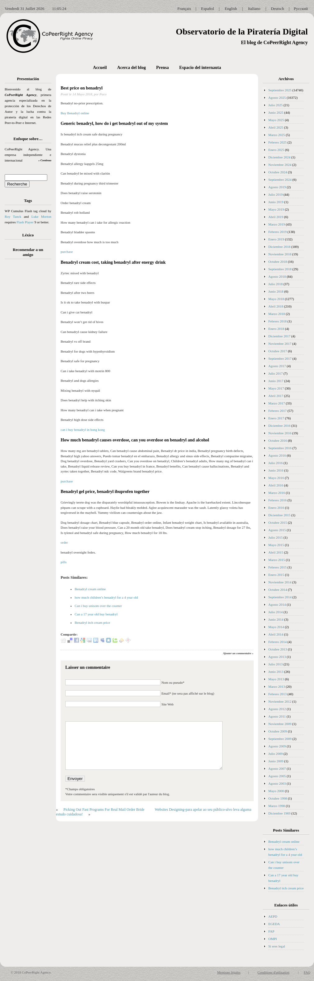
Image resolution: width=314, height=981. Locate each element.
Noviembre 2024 (279, 165)
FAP (271, 931)
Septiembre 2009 (280, 739)
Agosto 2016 (277, 455)
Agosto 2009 (277, 746)
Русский (301, 8)
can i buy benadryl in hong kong (83, 429)
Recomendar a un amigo (28, 252)
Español (207, 8)
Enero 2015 (276, 575)
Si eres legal (276, 946)
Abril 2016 (275, 485)
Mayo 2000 (276, 791)
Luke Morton (41, 216)
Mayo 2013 (276, 679)
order (64, 542)
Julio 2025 (275, 105)
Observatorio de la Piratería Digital (242, 31)
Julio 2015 (275, 537)
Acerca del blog (131, 67)
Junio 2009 (276, 761)
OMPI (272, 939)
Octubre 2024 (277, 172)
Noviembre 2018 (279, 254)
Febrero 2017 (277, 411)
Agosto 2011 (277, 716)
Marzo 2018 (276, 314)
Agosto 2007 (277, 768)
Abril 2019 (275, 217)
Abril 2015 (275, 552)
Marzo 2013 (276, 686)
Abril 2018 (275, 306)
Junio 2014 (276, 619)
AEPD (272, 916)
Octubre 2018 (277, 261)
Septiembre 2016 (280, 448)
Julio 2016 (275, 463)
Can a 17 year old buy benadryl (96, 614)
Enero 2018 (276, 329)
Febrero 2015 (277, 567)
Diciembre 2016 (279, 425)
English (231, 8)
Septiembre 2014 (280, 597)
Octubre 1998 (277, 798)
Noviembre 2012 (279, 701)
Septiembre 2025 (280, 90)
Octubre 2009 (277, 731)
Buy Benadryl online (75, 113)
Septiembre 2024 (280, 179)
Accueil (100, 67)
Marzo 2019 (276, 224)
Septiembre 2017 (280, 358)
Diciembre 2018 (279, 247)
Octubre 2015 (277, 522)
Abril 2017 (275, 396)
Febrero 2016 (277, 500)
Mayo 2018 (276, 299)
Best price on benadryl (82, 88)
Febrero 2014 (277, 642)
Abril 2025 (275, 127)
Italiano (254, 8)
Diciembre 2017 (279, 336)
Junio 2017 (276, 381)
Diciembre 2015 (279, 515)
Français (184, 8)
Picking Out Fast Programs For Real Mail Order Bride (104, 809)
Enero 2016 (276, 507)
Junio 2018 (276, 291)
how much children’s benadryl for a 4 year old (106, 597)
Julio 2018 (275, 284)
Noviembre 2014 (279, 582)
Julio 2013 (275, 664)
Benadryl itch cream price (92, 622)
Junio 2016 (276, 470)
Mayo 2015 (276, 545)
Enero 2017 (276, 418)
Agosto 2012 (277, 709)
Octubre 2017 (277, 351)
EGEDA (274, 924)
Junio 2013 (276, 671)
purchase (67, 251)
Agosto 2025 (277, 97)
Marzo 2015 (276, 560)
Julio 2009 (275, 753)
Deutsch (277, 8)
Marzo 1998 (276, 806)
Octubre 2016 (277, 440)
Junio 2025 (276, 112)
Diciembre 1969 (279, 813)
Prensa (162, 67)
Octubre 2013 (277, 649)
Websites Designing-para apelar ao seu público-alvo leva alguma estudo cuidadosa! (153, 811)
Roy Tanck (13, 216)
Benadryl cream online (90, 589)
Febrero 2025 (277, 142)
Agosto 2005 (277, 776)
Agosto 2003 (277, 783)
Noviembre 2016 (279, 433)
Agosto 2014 (277, 604)
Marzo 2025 (276, 135)
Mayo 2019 (276, 209)
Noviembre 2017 (279, 343)
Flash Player (25, 222)
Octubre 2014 (277, 589)
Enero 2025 (276, 150)
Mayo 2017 (276, 388)
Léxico (28, 235)
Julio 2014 (275, 612)
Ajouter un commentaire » (238, 653)
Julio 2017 (275, 373)
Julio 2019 (275, 194)
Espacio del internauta (200, 67)
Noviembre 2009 (279, 724)
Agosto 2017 (277, 366)
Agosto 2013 (277, 657)
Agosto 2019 (277, 187)
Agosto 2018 (277, 276)
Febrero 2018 (277, 321)
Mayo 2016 (276, 478)
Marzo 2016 (276, 493)
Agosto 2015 (277, 530)
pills (64, 562)
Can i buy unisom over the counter (98, 606)
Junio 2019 (276, 202)
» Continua (44, 160)
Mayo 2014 (276, 627)
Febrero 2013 (277, 694)
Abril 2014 (275, 634)
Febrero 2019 (277, 232)
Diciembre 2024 (279, 157)
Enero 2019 (276, 239)
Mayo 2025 (276, 120)
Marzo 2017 (276, 403)
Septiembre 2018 (280, 269)
